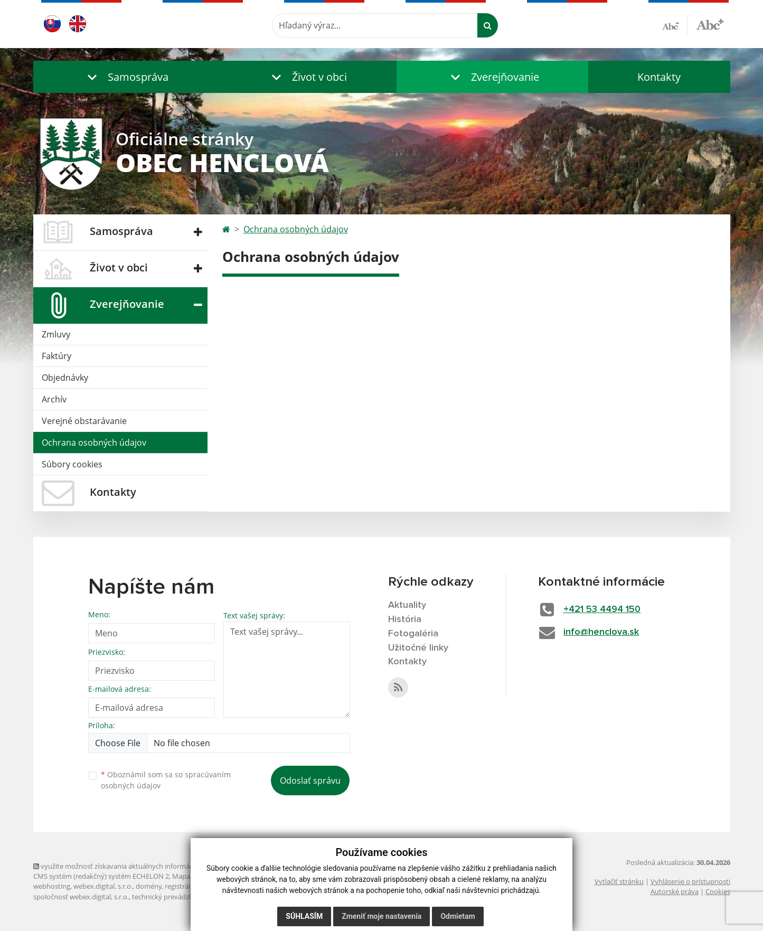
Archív (54, 399)
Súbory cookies (72, 464)
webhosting (51, 886)
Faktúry (56, 356)
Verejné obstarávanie (84, 421)
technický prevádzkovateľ (172, 896)
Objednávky (65, 377)
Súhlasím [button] (304, 916)
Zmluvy (56, 334)
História (404, 619)
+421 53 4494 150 (601, 609)
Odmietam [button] (457, 916)
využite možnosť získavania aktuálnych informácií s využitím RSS (137, 866)
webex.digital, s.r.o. (103, 886)
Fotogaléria (413, 633)
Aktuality (407, 605)
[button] (125, 77)
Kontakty (659, 77)
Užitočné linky (418, 648)
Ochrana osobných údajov (94, 442)
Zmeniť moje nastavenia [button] (381, 916)
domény (149, 886)
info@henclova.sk (601, 632)
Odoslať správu (310, 780)
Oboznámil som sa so (166, 780)
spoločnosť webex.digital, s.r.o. (81, 896)
